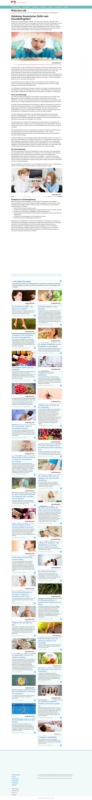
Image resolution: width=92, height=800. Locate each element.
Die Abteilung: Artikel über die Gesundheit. (21, 315)
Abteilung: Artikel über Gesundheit (45, 324)
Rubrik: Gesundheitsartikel (17, 603)
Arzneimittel (15, 779)
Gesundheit (58, 7)
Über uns (14, 792)
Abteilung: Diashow (42, 649)
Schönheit (43, 7)
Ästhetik (14, 785)
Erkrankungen (16, 7)
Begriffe (66, 7)
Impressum (15, 788)
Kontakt (14, 794)
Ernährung (35, 7)
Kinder (50, 7)
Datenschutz (15, 790)
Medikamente (26, 7)
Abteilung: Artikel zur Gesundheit (19, 437)
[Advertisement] (22, 243)
